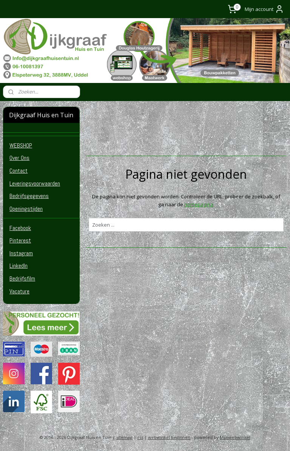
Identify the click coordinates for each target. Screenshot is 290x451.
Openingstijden (26, 209)
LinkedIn (18, 266)
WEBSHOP (20, 145)
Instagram (21, 253)
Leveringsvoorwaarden (34, 183)
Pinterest (20, 240)
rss (140, 437)
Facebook (20, 228)
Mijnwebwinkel (235, 437)
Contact (18, 171)
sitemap (124, 437)
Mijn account (264, 9)
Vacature (19, 291)
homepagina (198, 204)
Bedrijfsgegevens (29, 196)
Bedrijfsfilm (22, 278)
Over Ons (19, 158)
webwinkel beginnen (169, 437)
